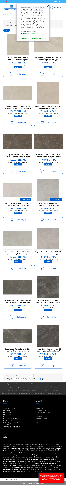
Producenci (7, 412)
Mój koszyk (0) (57, 7)
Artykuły (6, 425)
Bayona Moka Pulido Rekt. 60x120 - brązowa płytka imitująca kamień (48, 156)
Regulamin (7, 414)
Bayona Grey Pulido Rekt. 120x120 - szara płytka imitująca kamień (48, 350)
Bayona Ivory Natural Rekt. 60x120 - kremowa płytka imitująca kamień (48, 60)
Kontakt (6, 417)
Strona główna (8, 14)
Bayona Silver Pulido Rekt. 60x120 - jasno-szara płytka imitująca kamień (18, 254)
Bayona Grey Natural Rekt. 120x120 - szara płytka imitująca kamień (48, 302)
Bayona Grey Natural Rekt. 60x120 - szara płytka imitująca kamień (18, 301)
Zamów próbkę (26, 199)
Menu (7, 2)
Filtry (6, 30)
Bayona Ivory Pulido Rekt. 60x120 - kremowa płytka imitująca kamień (18, 107)
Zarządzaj (24, 38)
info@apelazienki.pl (41, 419)
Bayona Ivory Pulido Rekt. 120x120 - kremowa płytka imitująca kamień (48, 108)
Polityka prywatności (11, 419)
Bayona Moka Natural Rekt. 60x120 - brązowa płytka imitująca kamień (18, 157)
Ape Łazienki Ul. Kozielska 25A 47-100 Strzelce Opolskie (43, 410)
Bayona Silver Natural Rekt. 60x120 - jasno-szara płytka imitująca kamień (18, 205)
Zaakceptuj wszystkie (38, 38)
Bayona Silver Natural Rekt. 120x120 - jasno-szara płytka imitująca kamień (48, 205)
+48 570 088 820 (41, 417)
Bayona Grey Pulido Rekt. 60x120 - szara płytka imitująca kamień (18, 350)
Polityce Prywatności (29, 33)
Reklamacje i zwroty (10, 423)
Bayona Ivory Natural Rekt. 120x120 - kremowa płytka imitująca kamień (18, 60)
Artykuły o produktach (12, 427)
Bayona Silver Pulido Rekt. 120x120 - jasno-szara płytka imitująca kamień (48, 254)
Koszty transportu (10, 421)
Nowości (6, 410)
